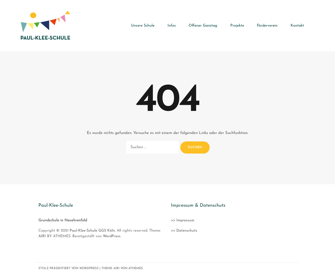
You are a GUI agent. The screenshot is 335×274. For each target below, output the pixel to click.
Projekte (237, 25)
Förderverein (267, 25)
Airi (117, 268)
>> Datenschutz (184, 231)
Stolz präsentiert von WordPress (68, 268)
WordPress (112, 236)
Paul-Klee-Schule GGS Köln (92, 231)
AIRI (42, 236)
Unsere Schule (143, 25)
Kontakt (297, 25)
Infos (172, 25)
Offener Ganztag (203, 25)
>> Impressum (182, 220)
